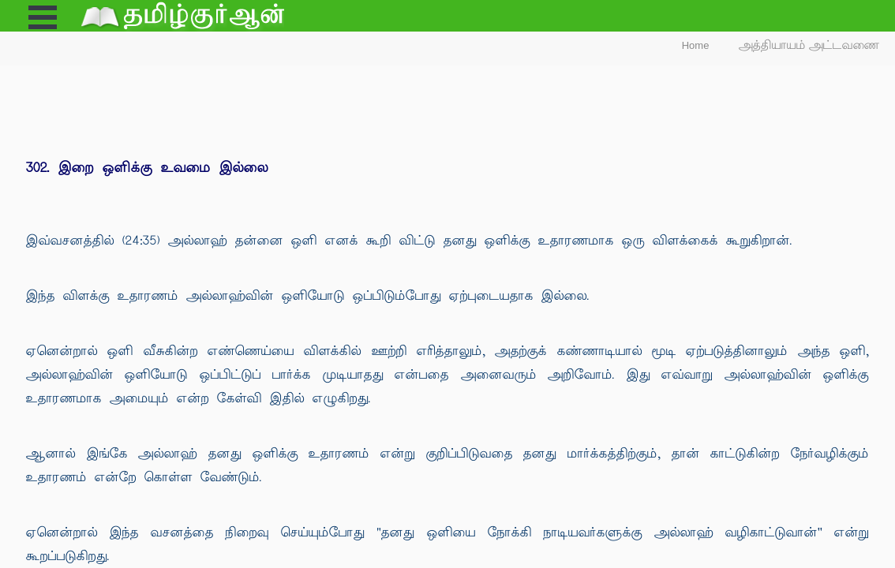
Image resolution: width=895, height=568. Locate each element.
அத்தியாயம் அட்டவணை (809, 45)
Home (696, 45)
